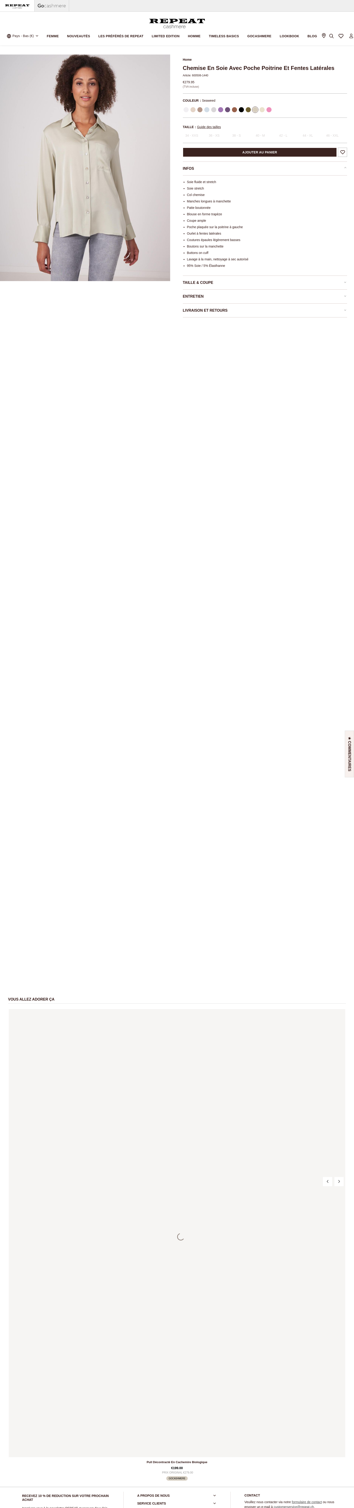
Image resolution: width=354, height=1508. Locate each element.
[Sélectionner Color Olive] (248, 109)
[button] (349, 754)
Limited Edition (166, 36)
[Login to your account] (351, 36)
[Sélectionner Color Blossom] (269, 109)
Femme (53, 36)
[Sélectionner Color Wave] (207, 109)
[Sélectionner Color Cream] (186, 109)
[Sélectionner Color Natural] (193, 109)
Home (187, 59)
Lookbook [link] (289, 36)
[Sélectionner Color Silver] (214, 109)
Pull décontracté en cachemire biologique (177, 1462)
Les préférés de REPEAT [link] (120, 36)
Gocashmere (259, 36)
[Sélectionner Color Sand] (200, 109)
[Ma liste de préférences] (341, 36)
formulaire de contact (307, 1502)
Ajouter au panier (259, 152)
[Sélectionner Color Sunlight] (262, 109)
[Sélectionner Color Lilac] (220, 109)
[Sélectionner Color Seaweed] (255, 109)
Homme (194, 36)
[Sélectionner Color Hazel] (234, 109)
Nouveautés (78, 36)
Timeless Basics (224, 36)
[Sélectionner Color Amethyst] (227, 109)
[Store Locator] (323, 36)
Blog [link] (312, 36)
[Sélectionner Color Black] (241, 109)
